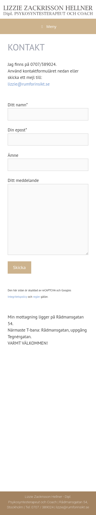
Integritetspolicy (17, 296)
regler (36, 296)
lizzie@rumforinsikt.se (29, 84)
